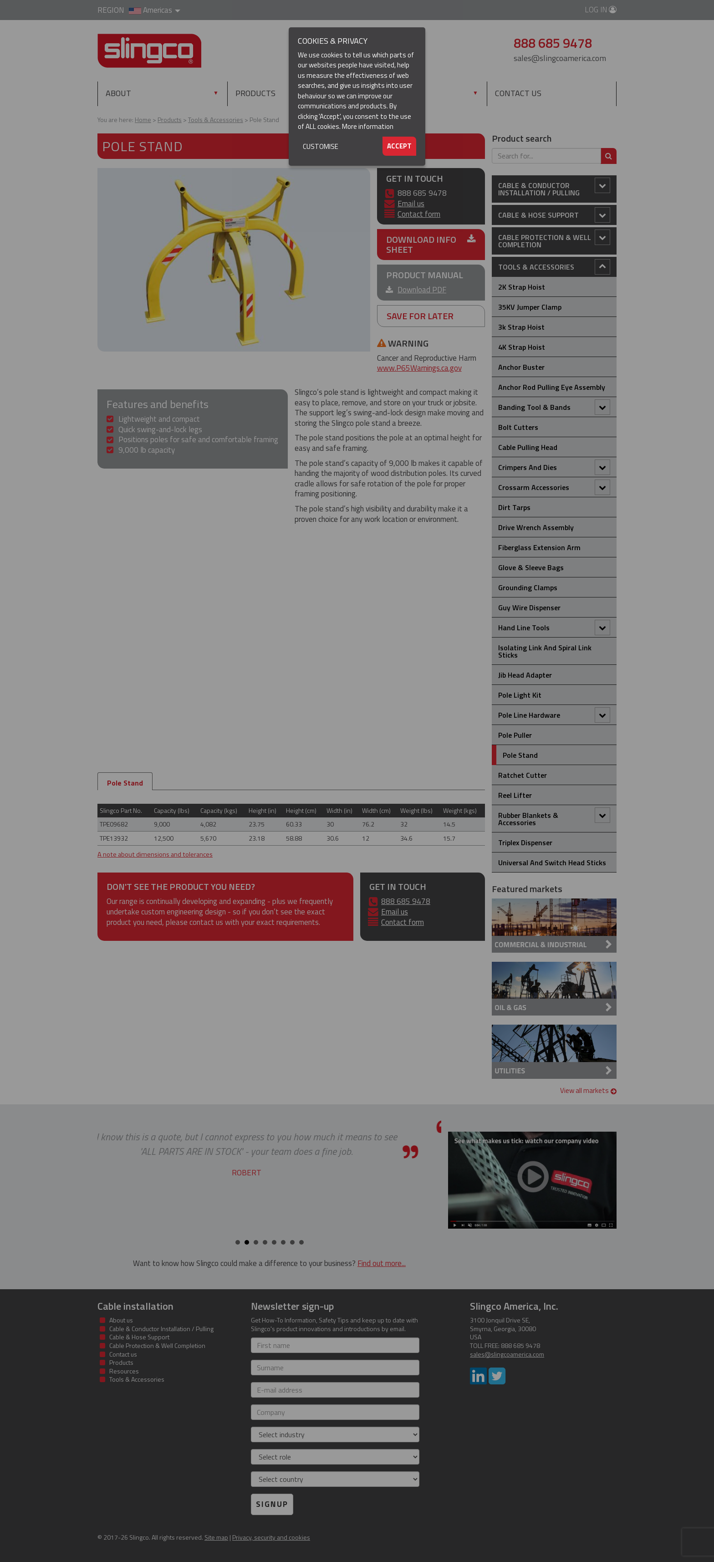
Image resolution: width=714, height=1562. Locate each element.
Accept (399, 146)
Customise (320, 146)
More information (367, 126)
